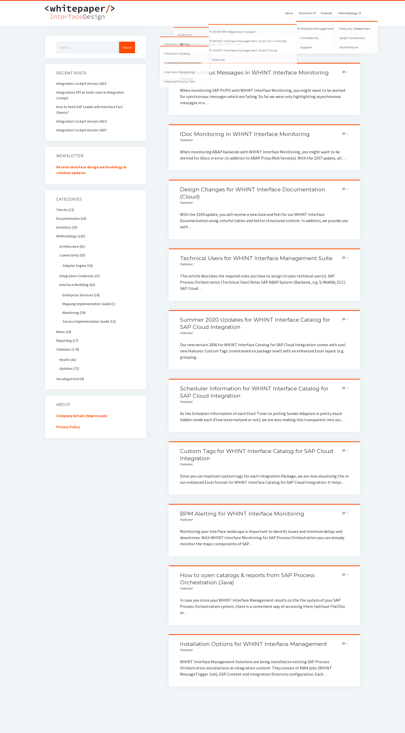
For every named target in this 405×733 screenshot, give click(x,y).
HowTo (64, 359)
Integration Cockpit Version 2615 (81, 83)
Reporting (64, 340)
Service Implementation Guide (86, 321)
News (289, 13)
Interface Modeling (74, 284)
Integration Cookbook (76, 276)
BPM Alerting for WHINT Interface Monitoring (242, 513)
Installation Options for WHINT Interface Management (253, 644)
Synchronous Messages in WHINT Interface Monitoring (254, 72)
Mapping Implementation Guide (87, 303)
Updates (66, 368)
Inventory (63, 227)
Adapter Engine (74, 265)
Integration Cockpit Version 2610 (81, 121)
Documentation (68, 218)
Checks (62, 209)
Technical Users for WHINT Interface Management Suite (256, 258)
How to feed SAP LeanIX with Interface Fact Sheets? (89, 109)
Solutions (306, 13)
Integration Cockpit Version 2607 (81, 130)
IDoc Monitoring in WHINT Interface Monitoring (245, 134)
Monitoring (71, 312)
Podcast (326, 13)
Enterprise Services (78, 295)
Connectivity (69, 255)
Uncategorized (67, 378)
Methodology (348, 13)
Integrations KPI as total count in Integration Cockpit (90, 95)
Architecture (69, 246)
